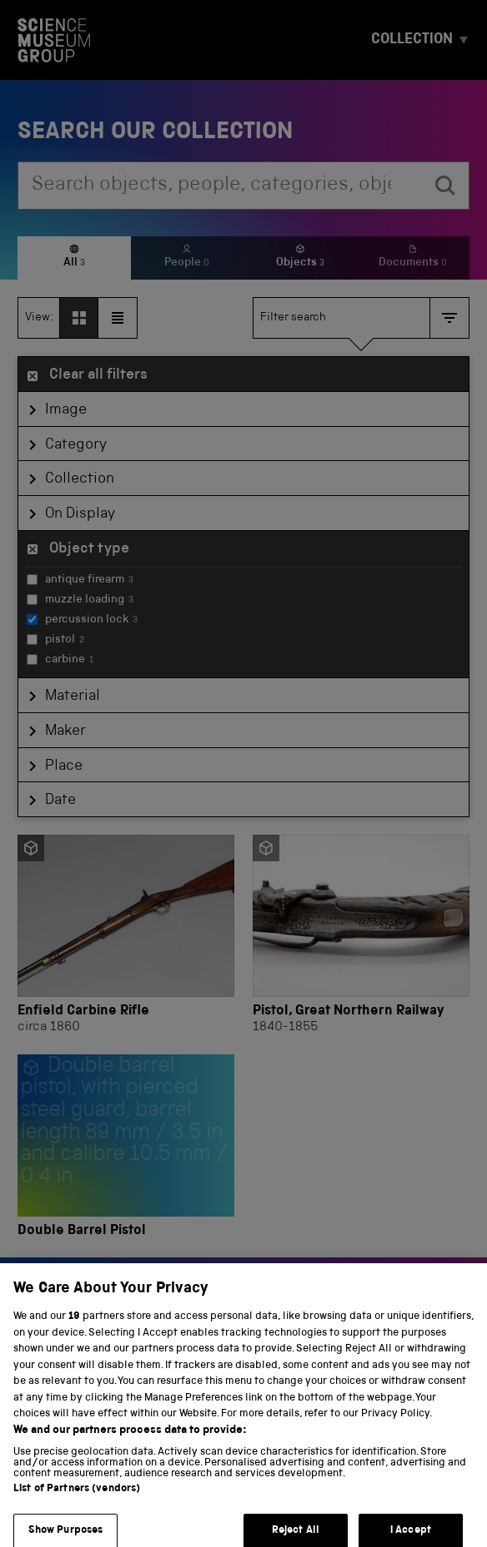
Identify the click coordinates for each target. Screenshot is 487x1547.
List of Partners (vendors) (76, 1499)
